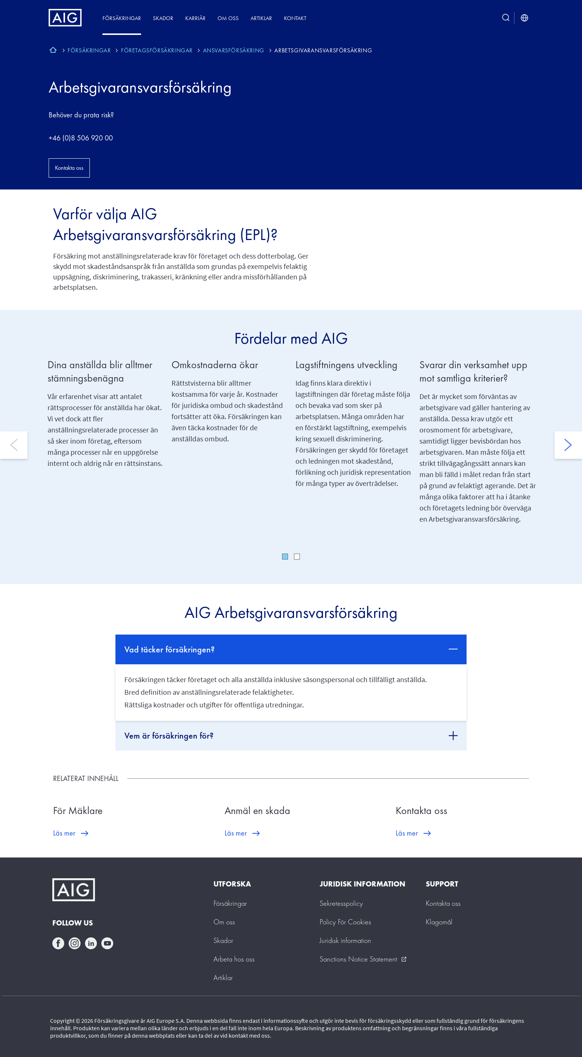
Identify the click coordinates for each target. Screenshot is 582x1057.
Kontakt (295, 18)
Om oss (228, 18)
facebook (58, 943)
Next (568, 445)
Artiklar (261, 18)
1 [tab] (285, 557)
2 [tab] (297, 557)
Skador (163, 18)
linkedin (91, 943)
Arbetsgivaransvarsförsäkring (140, 87)
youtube (107, 943)
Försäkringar (121, 18)
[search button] (505, 18)
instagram (75, 943)
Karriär (195, 18)
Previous (13, 445)
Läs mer (64, 833)
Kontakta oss (69, 168)
